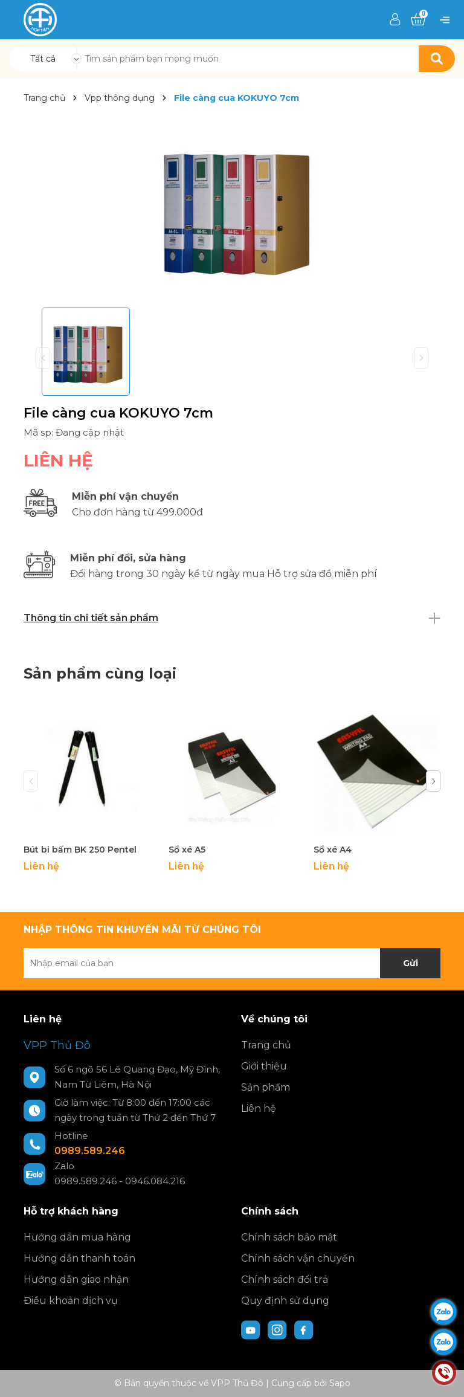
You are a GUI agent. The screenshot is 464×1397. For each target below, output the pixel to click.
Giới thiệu (264, 1066)
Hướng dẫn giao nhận (76, 1279)
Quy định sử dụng (285, 1300)
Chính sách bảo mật (289, 1237)
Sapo (339, 1383)
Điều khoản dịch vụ (71, 1300)
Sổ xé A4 (333, 849)
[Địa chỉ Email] (232, 963)
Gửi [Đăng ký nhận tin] (410, 963)
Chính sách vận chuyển (298, 1258)
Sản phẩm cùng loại (100, 673)
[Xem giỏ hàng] (418, 20)
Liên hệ (258, 1108)
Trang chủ (266, 1045)
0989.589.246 (89, 1151)
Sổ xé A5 (187, 849)
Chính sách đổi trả (284, 1279)
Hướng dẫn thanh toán (79, 1258)
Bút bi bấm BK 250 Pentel (80, 849)
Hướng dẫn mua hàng (77, 1237)
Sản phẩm (265, 1087)
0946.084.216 (155, 1181)
